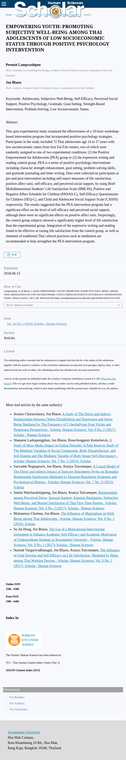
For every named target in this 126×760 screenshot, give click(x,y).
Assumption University (24, 732)
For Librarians (18, 709)
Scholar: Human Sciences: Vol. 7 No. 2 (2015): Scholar (52, 461)
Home (9, 14)
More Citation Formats (20, 305)
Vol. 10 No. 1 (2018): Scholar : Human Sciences (54, 14)
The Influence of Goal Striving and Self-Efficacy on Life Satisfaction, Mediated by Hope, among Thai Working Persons (67, 555)
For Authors (17, 703)
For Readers (17, 697)
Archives (21, 14)
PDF (14, 254)
